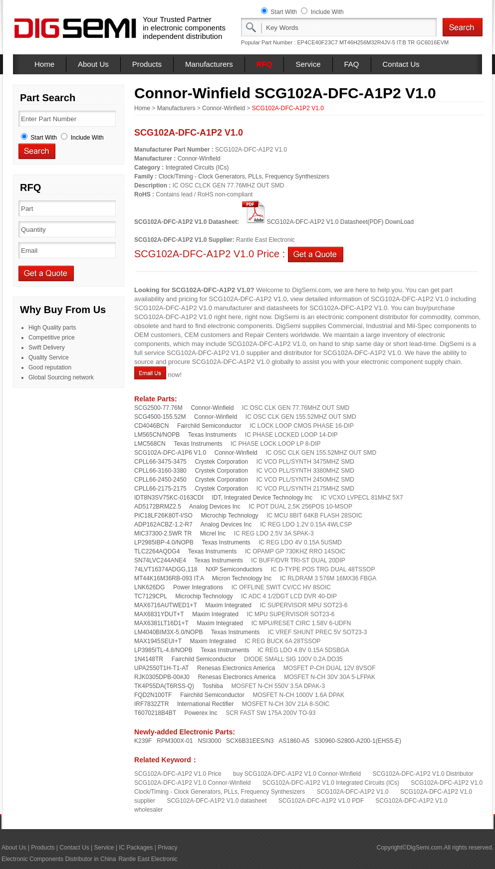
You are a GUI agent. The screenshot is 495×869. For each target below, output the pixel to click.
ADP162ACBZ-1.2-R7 (163, 524)
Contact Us (401, 64)
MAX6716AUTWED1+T (165, 605)
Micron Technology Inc (241, 578)
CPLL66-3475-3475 (160, 461)
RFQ (264, 64)
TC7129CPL (150, 596)
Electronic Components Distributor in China (58, 859)
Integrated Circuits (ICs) (197, 167)
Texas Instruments (212, 434)
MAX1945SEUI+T (158, 641)
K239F (143, 740)
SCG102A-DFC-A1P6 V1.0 (170, 452)
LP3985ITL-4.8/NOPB (163, 650)
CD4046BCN (151, 425)
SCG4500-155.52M (160, 416)
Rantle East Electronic (147, 859)
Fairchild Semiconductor (209, 425)
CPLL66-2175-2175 (160, 488)
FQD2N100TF (153, 695)
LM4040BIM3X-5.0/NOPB (168, 632)
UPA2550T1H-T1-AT (161, 668)
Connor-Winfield (223, 108)
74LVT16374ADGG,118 (166, 569)
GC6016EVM (432, 42)
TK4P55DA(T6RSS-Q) (164, 686)
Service (307, 64)
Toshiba (212, 686)
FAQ (351, 64)
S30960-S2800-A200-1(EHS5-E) (357, 740)
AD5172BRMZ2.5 (157, 506)
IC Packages (136, 847)
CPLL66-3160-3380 (160, 470)
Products (147, 64)
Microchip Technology (229, 515)
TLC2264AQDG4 (157, 551)
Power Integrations (198, 587)
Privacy (167, 847)
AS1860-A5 (294, 740)
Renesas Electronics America (236, 668)
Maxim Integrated (228, 605)
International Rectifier (205, 703)
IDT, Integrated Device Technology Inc (262, 497)
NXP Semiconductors (234, 569)
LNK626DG (149, 587)
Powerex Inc (201, 712)
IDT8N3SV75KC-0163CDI (169, 497)
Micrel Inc (213, 533)
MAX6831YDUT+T (159, 614)
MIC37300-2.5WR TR (163, 533)
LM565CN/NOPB (157, 434)
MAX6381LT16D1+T (161, 623)
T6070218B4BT (155, 712)
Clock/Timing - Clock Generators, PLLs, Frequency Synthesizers (244, 176)
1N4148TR (148, 659)
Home (44, 64)
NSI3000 (209, 740)
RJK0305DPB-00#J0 (162, 677)
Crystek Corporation (221, 461)
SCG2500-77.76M (158, 407)
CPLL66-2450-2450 (160, 479)
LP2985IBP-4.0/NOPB (164, 542)
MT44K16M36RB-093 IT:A (169, 578)
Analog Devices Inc (215, 506)
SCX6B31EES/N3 (249, 740)
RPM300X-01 (175, 740)
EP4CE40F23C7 (317, 42)
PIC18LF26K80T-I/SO (163, 515)
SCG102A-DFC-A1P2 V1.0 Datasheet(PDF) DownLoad (327, 221)
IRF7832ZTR (151, 703)
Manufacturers (209, 64)
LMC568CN (150, 443)
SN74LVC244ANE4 (160, 560)
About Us (93, 64)
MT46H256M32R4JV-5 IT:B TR (377, 42)
